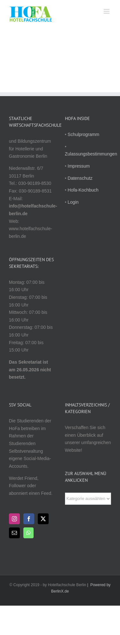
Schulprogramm (83, 134)
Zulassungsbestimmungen (91, 153)
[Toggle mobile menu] (107, 11)
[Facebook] (28, 518)
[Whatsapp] (28, 532)
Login (73, 202)
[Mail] (14, 532)
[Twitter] (43, 518)
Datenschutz (80, 178)
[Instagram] (14, 518)
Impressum (79, 166)
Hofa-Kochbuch (83, 190)
